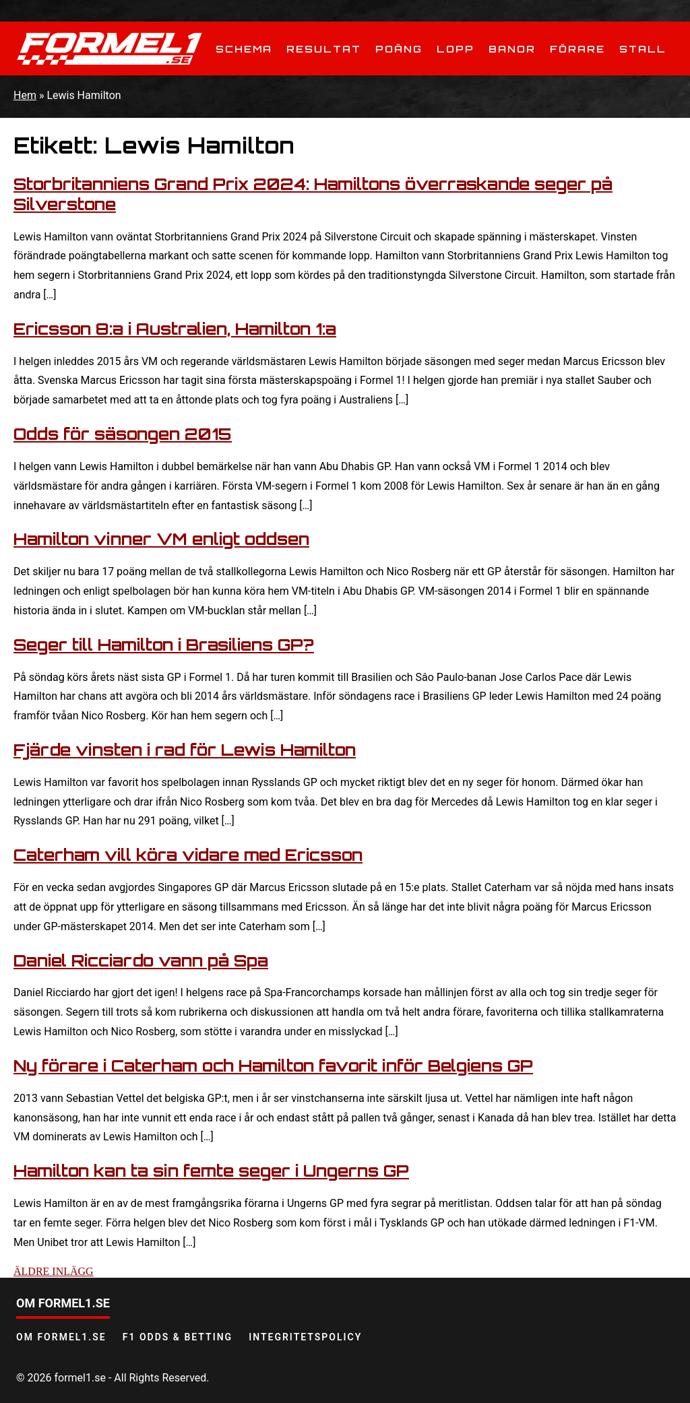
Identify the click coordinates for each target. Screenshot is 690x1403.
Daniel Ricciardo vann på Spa (140, 960)
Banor (512, 49)
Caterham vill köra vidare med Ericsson (188, 855)
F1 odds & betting (177, 1337)
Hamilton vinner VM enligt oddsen (161, 539)
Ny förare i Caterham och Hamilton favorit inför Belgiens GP (273, 1065)
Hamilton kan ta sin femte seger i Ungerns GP (211, 1171)
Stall (642, 49)
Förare (577, 49)
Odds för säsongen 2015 (122, 434)
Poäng (398, 49)
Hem (24, 95)
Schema (244, 49)
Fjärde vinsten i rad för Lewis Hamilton (184, 750)
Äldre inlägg (53, 1271)
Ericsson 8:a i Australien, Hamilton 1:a (174, 329)
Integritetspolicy (305, 1337)
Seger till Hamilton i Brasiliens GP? (163, 644)
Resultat (323, 49)
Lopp (455, 49)
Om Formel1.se (61, 1337)
